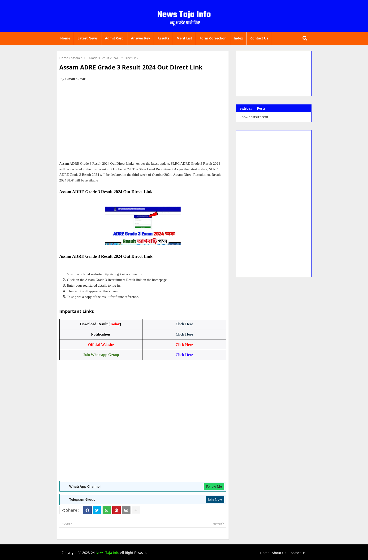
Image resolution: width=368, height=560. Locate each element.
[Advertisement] (142, 124)
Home (65, 38)
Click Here (184, 324)
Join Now (215, 499)
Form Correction (212, 38)
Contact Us (259, 38)
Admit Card (114, 38)
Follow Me (214, 486)
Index (238, 38)
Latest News (88, 38)
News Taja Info (107, 552)
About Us (279, 553)
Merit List (184, 38)
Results (163, 38)
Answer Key (140, 38)
